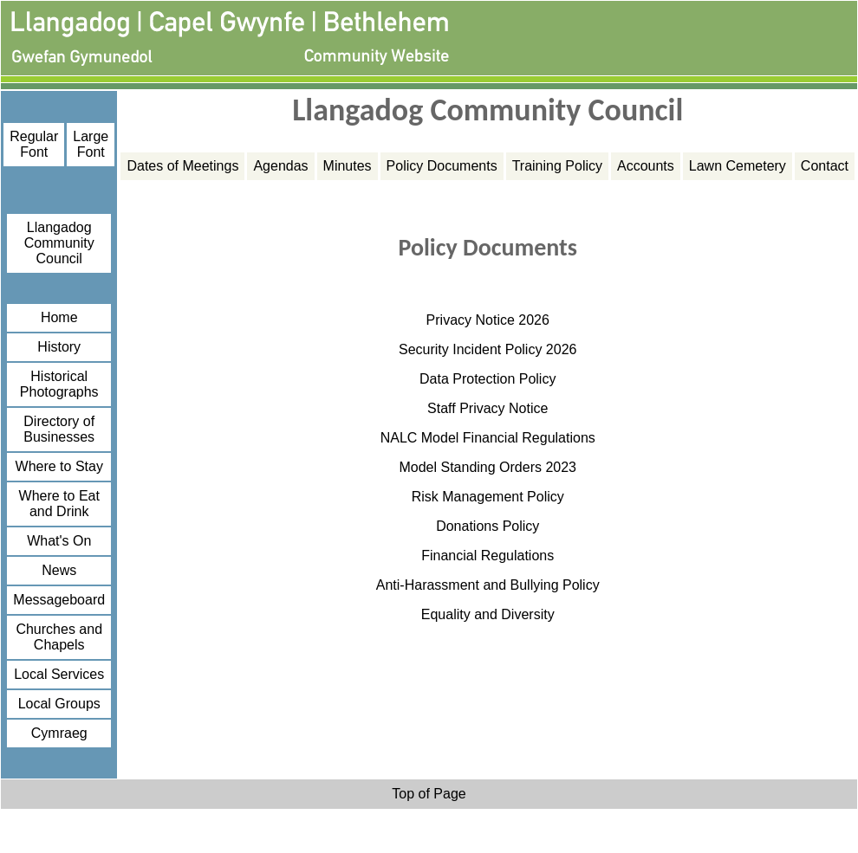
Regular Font (34, 144)
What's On (59, 540)
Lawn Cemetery (737, 165)
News (59, 570)
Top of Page (428, 793)
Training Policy (557, 165)
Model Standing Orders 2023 (487, 467)
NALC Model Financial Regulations (487, 437)
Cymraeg (59, 733)
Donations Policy (487, 526)
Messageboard (59, 599)
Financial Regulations (487, 555)
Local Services (59, 674)
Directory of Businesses (58, 429)
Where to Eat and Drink (59, 503)
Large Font (90, 144)
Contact (824, 165)
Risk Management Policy (488, 496)
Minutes (347, 165)
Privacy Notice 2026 (487, 320)
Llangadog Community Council (59, 243)
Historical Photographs (59, 384)
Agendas (280, 165)
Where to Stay (59, 466)
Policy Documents (442, 165)
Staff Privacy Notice (487, 408)
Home (59, 317)
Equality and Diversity (488, 614)
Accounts (645, 165)
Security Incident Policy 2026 (487, 349)
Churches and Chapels (59, 637)
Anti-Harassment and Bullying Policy (488, 585)
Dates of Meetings (182, 165)
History (59, 346)
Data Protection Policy (487, 379)
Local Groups (59, 703)
